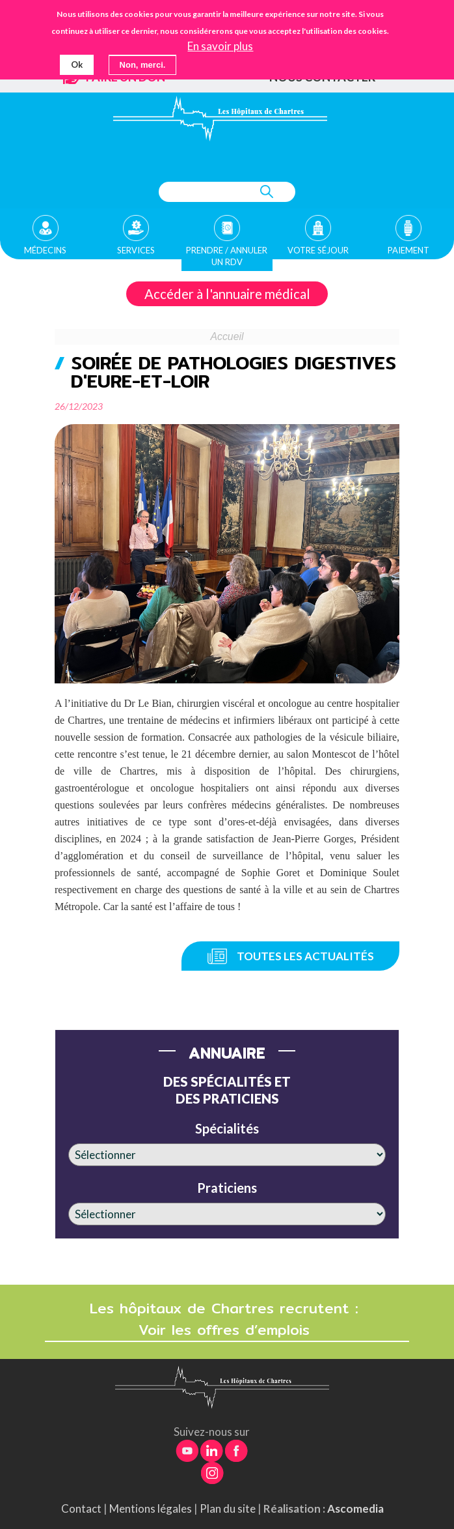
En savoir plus (220, 46)
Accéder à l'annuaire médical (227, 294)
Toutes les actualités (305, 956)
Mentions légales (150, 1508)
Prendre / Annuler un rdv (226, 256)
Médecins (45, 250)
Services (136, 250)
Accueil (227, 336)
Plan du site (228, 1508)
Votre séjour (318, 250)
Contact (81, 1508)
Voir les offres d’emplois (227, 1330)
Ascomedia (355, 1508)
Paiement (408, 250)
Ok (77, 64)
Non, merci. (143, 65)
